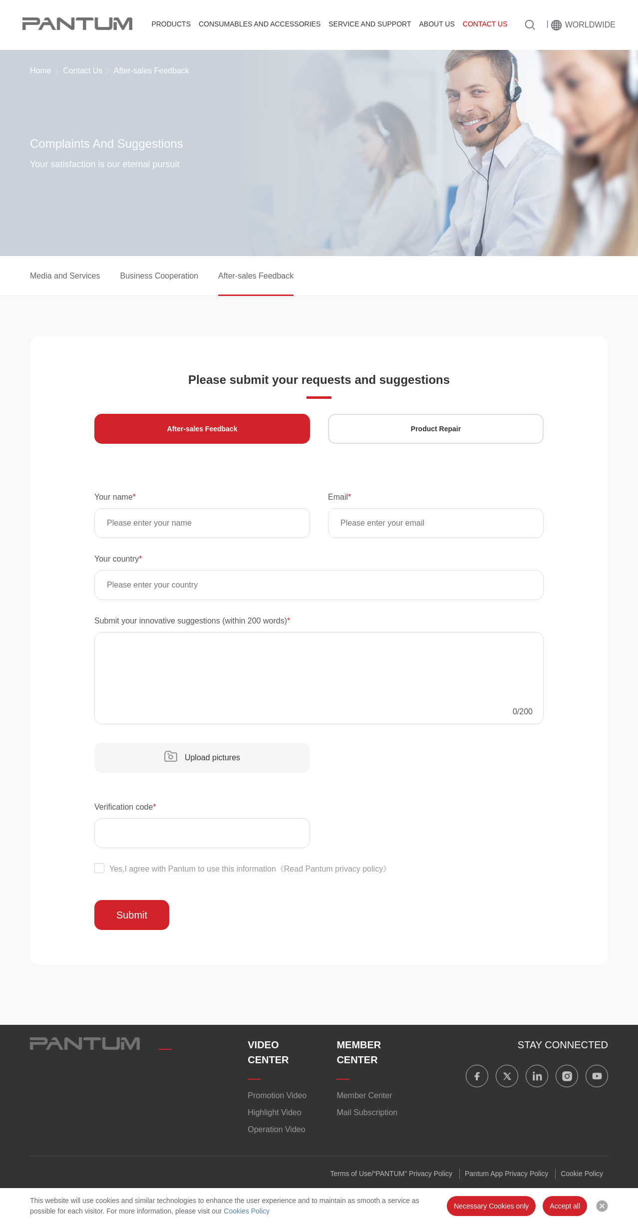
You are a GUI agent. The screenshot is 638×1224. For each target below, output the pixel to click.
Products (171, 24)
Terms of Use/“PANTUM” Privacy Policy (391, 1174)
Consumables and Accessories (259, 24)
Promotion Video (277, 1095)
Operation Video (276, 1129)
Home (40, 70)
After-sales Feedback (256, 276)
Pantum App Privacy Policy (506, 1174)
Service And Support (369, 24)
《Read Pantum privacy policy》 (333, 869)
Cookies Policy (247, 1211)
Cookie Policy (582, 1174)
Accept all (565, 1206)
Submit (131, 915)
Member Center (364, 1095)
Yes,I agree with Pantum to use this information (242, 869)
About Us (436, 24)
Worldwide (590, 24)
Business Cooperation (159, 276)
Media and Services (65, 276)
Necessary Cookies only (491, 1206)
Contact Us (485, 24)
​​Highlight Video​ (274, 1112)
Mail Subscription (366, 1112)
